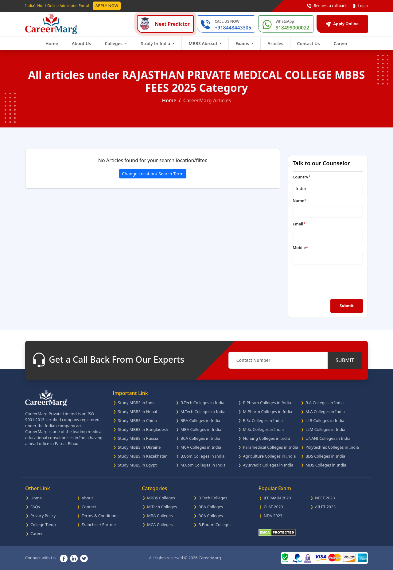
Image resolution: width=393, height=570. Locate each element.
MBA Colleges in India (201, 429)
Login (359, 6)
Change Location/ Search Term (153, 174)
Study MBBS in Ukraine (139, 447)
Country (301, 177)
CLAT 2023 (273, 506)
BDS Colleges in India (325, 456)
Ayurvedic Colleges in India (268, 465)
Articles (275, 43)
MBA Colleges (160, 515)
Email (299, 224)
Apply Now (106, 5)
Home (51, 43)
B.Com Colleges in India (203, 456)
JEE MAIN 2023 (277, 498)
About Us (81, 43)
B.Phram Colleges (214, 524)
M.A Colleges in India (325, 411)
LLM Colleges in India (325, 429)
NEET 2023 (325, 498)
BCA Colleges (210, 515)
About (87, 498)
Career (341, 43)
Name (299, 200)
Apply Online (342, 23)
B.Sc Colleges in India (262, 420)
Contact (89, 506)
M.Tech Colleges (162, 506)
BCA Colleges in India (200, 438)
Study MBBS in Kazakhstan (143, 456)
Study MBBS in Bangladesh (143, 429)
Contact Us (308, 43)
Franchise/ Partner (99, 524)
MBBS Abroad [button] (203, 43)
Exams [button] (242, 43)
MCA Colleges (160, 524)
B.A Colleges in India (324, 402)
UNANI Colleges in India (327, 438)
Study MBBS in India (137, 402)
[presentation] (328, 281)
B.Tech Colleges (212, 498)
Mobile (300, 247)
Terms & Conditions (100, 515)
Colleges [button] (114, 43)
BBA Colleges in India (200, 420)
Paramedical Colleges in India (270, 447)
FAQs (35, 506)
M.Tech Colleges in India (203, 411)
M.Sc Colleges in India (263, 429)
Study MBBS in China (137, 420)
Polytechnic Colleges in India (332, 447)
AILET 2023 (325, 506)
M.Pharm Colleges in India (267, 411)
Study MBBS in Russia (138, 438)
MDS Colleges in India (325, 465)
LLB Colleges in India (324, 420)
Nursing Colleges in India (266, 438)
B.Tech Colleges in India (202, 402)
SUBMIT (345, 360)
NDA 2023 (273, 515)
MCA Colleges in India (201, 447)
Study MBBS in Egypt (137, 465)
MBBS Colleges (161, 498)
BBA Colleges (210, 506)
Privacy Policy (43, 515)
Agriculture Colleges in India (269, 456)
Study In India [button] (156, 43)
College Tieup (43, 524)
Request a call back (327, 6)
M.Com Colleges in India (203, 465)
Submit (347, 305)
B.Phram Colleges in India (267, 402)
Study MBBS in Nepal (137, 411)
